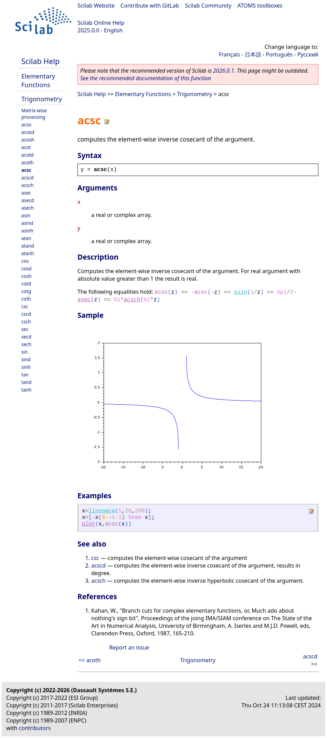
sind (26, 359)
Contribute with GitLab (149, 5)
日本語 (253, 54)
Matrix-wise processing (34, 113)
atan (26, 238)
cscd (26, 314)
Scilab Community (208, 5)
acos (26, 124)
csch (26, 321)
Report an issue (129, 647)
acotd (27, 155)
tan (25, 374)
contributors (35, 728)
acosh (27, 139)
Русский (307, 54)
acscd (27, 177)
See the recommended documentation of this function (145, 78)
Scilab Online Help (100, 23)
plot (88, 524)
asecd (27, 200)
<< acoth (89, 660)
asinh (27, 230)
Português (279, 54)
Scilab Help (40, 61)
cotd (26, 283)
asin (25, 215)
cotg (26, 291)
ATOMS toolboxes (260, 5)
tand (26, 382)
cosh (26, 276)
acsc (26, 170)
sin (24, 352)
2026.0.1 (223, 70)
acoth (27, 162)
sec (25, 329)
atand (27, 245)
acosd (27, 132)
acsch (27, 185)
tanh (26, 389)
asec (26, 192)
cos (25, 261)
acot (26, 147)
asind (27, 223)
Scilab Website (96, 5)
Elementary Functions (38, 80)
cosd (26, 268)
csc (24, 306)
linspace (101, 511)
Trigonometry (41, 98)
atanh (27, 253)
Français (229, 54)
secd (26, 336)
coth (26, 298)
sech (26, 344)
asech (27, 208)
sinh (26, 367)
